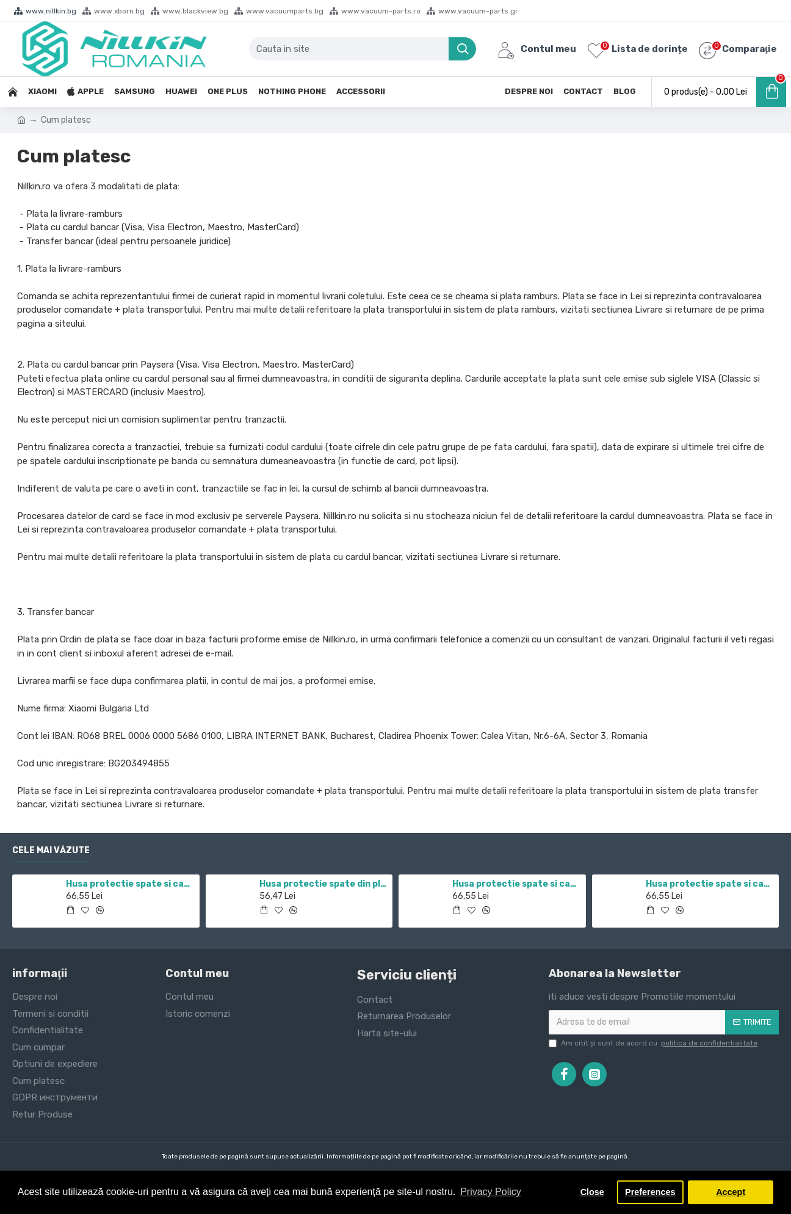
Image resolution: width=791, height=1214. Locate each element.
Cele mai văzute (51, 850)
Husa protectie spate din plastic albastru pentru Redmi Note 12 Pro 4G (323, 884)
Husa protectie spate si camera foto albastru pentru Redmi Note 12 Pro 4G (710, 884)
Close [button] (592, 1192)
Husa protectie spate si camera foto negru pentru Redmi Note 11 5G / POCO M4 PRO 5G (130, 884)
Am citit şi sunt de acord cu (654, 1043)
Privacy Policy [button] (490, 1192)
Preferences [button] (650, 1192)
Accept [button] (730, 1192)
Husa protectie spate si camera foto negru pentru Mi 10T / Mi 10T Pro (516, 884)
